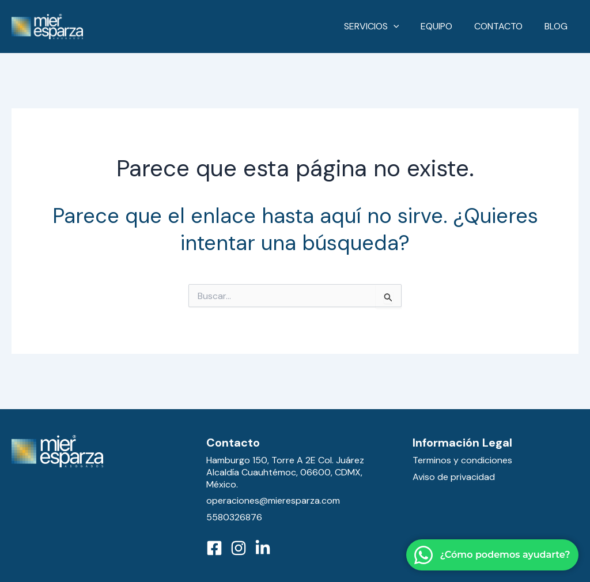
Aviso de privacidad (454, 477)
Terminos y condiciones (462, 460)
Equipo (445, 26)
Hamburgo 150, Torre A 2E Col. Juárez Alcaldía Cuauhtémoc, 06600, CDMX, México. (285, 472)
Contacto (503, 26)
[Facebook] (214, 548)
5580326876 (234, 517)
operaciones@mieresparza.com (273, 500)
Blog (557, 26)
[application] (405, 26)
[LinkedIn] (263, 548)
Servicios (383, 26)
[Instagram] (238, 548)
